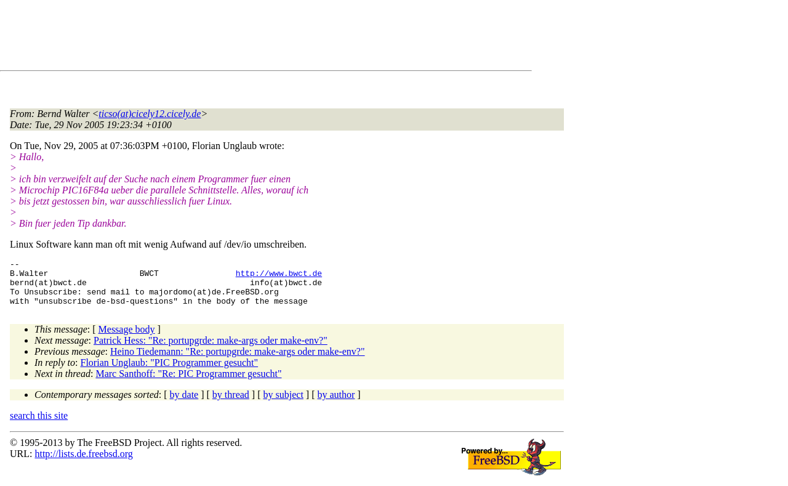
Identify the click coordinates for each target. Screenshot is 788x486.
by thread (230, 404)
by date (184, 404)
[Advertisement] (234, 37)
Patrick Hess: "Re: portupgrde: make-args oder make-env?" (211, 349)
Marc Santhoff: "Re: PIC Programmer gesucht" (188, 383)
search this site (39, 424)
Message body (126, 338)
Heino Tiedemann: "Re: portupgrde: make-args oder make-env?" (237, 360)
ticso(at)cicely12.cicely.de (149, 113)
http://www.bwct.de (279, 276)
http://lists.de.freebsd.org (83, 463)
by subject (283, 404)
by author (336, 404)
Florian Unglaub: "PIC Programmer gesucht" (170, 372)
